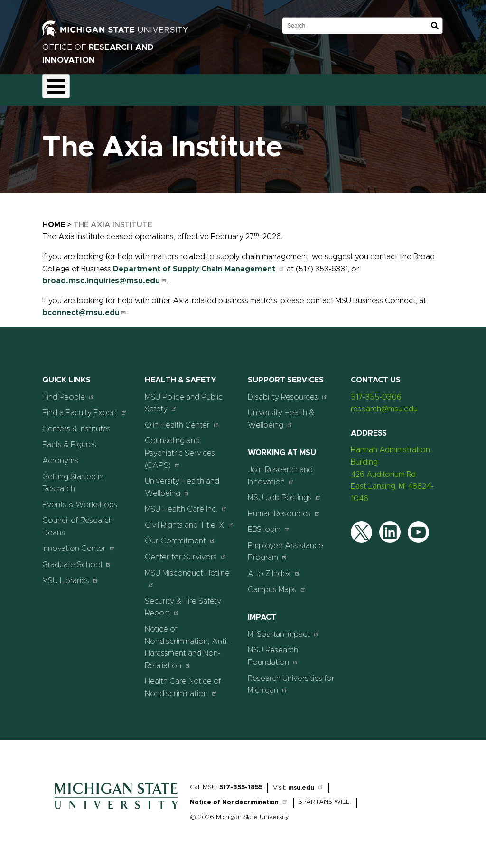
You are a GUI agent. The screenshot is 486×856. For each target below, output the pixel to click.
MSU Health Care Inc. (186, 504)
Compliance (189, 87)
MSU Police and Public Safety (184, 398)
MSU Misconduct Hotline (187, 573)
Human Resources (284, 508)
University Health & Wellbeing (281, 414)
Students (446, 87)
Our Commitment (180, 535)
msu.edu (306, 782)
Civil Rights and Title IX (189, 519)
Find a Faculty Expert (84, 407)
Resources (320, 87)
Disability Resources (287, 391)
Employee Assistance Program (285, 546)
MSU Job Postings (284, 492)
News (364, 87)
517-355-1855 (240, 782)
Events (402, 87)
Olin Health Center (182, 419)
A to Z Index (274, 568)
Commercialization (256, 87)
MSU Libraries (70, 575)
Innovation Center (78, 543)
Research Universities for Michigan (291, 679)
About (61, 87)
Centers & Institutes (76, 423)
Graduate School (77, 559)
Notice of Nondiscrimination (239, 797)
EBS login (269, 524)
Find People (68, 391)
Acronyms (60, 455)
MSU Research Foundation (273, 651)
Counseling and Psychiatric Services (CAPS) (180, 448)
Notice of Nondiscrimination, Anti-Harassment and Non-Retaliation (187, 642)
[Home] (116, 805)
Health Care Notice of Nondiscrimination (183, 682)
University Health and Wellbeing (182, 482)
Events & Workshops (79, 499)
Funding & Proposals (121, 87)
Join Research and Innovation (280, 470)
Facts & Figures (69, 439)
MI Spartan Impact (283, 628)
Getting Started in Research (72, 477)
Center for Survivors (185, 551)
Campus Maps (277, 584)
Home (53, 219)
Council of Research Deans (77, 521)
